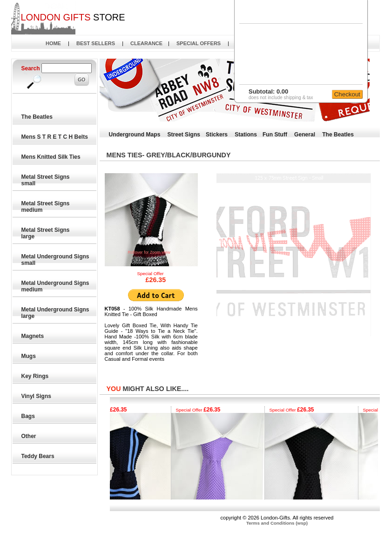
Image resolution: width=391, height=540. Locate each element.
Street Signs (183, 134)
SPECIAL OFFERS (198, 43)
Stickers (217, 134)
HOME (53, 43)
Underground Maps (135, 134)
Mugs (29, 356)
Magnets (33, 336)
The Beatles (37, 117)
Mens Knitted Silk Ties (51, 157)
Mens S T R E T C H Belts (55, 137)
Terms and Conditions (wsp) (277, 523)
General (304, 134)
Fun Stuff (275, 134)
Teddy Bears (38, 456)
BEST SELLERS (95, 43)
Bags (28, 416)
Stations (246, 134)
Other (29, 436)
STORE (72, 17)
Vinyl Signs (37, 396)
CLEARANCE (146, 43)
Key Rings (35, 376)
